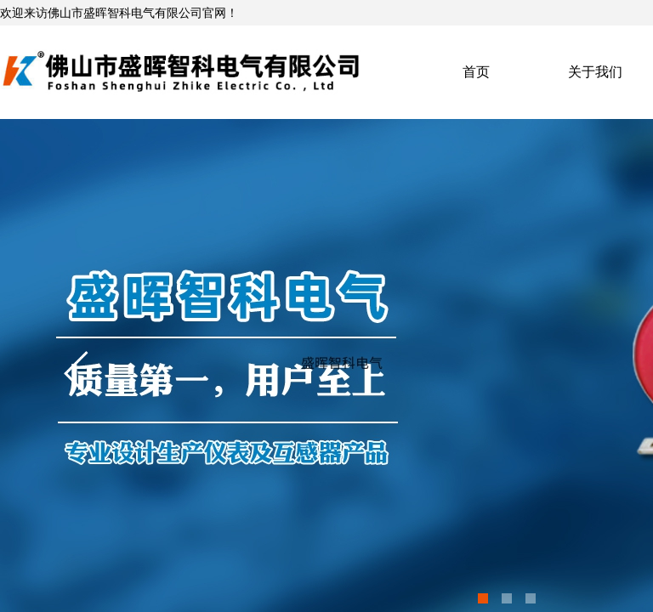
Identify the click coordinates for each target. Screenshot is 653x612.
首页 (476, 72)
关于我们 (595, 72)
